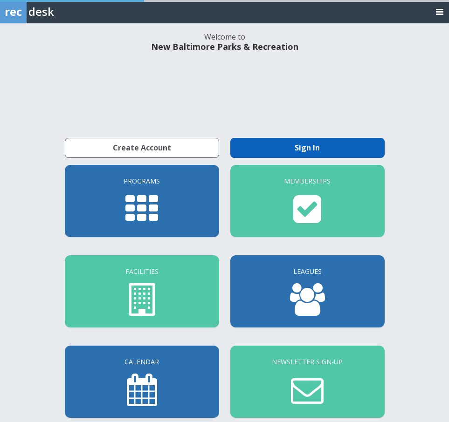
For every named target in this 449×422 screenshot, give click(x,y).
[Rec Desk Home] (51, 11)
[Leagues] (307, 291)
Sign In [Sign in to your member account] (307, 148)
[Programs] (142, 201)
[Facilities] (142, 291)
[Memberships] (307, 201)
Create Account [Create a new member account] (142, 148)
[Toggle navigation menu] (439, 11)
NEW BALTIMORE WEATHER (224, 94)
